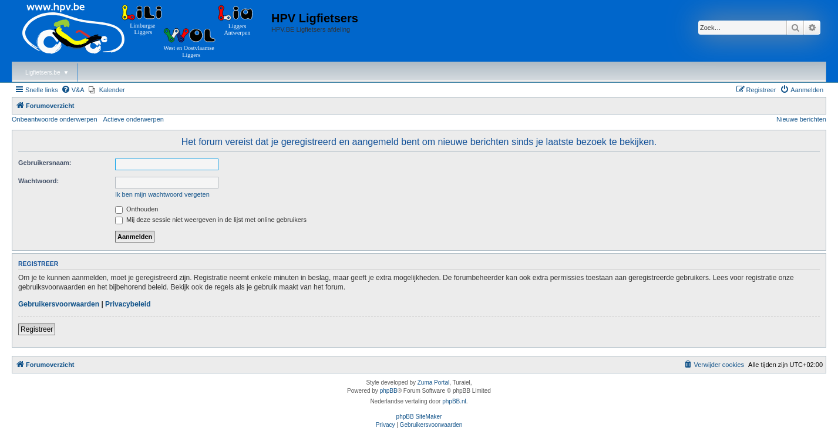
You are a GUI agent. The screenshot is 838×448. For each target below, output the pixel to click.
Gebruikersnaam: (44, 162)
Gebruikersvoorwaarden (58, 304)
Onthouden (137, 209)
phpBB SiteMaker (419, 416)
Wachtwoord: (38, 180)
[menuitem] (73, 90)
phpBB (389, 391)
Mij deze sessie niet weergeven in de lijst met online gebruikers (211, 219)
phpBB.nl (454, 401)
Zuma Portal (433, 382)
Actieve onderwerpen (133, 119)
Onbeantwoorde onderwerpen (54, 119)
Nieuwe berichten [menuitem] (801, 119)
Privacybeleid (127, 304)
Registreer (37, 329)
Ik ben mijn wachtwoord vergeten (162, 194)
